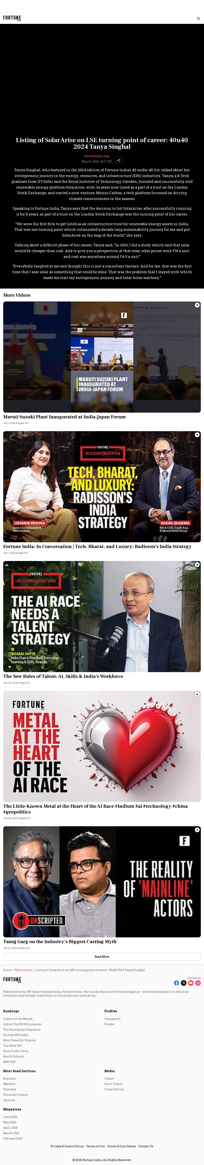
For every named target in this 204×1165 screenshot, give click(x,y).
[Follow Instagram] (198, 983)
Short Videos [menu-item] (113, 1084)
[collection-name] (102, 295)
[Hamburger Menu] (198, 18)
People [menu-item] (109, 1024)
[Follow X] (183, 983)
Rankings (11, 1011)
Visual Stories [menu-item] (114, 1089)
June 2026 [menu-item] (10, 1117)
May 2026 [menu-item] (9, 1122)
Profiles (110, 1011)
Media (109, 1071)
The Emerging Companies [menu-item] (21, 1029)
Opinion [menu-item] (9, 1100)
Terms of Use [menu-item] (95, 1146)
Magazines (12, 1109)
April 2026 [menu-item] (10, 1128)
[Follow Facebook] (176, 983)
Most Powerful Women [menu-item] (19, 1040)
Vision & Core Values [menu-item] (121, 1146)
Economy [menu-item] (9, 1089)
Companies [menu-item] (112, 1019)
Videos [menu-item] (109, 1078)
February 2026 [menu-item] (13, 1138)
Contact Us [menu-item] (145, 1146)
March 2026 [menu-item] (11, 1133)
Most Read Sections (19, 1071)
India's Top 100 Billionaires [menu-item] (22, 1024)
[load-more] (102, 957)
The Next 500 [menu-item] (12, 1046)
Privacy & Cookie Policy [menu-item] (67, 1146)
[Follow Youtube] (191, 983)
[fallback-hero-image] (102, 357)
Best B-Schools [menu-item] (13, 1056)
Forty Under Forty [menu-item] (15, 1051)
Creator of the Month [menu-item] (18, 1019)
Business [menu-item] (9, 1078)
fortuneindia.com (97, 156)
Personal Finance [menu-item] (15, 1094)
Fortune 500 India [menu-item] (15, 1035)
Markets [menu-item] (9, 1084)
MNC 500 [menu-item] (9, 1062)
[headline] (102, 417)
